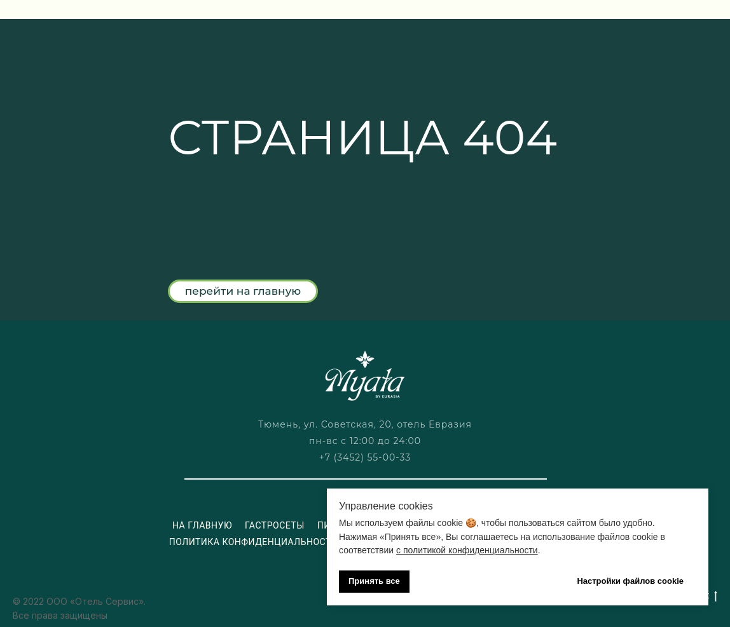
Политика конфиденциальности (253, 542)
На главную (202, 525)
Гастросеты (275, 525)
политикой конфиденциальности (470, 550)
